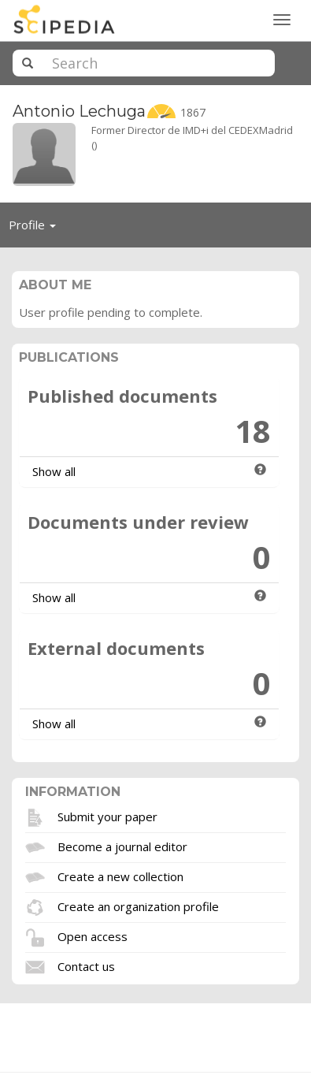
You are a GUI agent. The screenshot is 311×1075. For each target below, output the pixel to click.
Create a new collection (120, 875)
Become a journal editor (122, 846)
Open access (92, 935)
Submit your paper (107, 816)
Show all (54, 471)
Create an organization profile (138, 905)
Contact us (86, 965)
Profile (37, 228)
